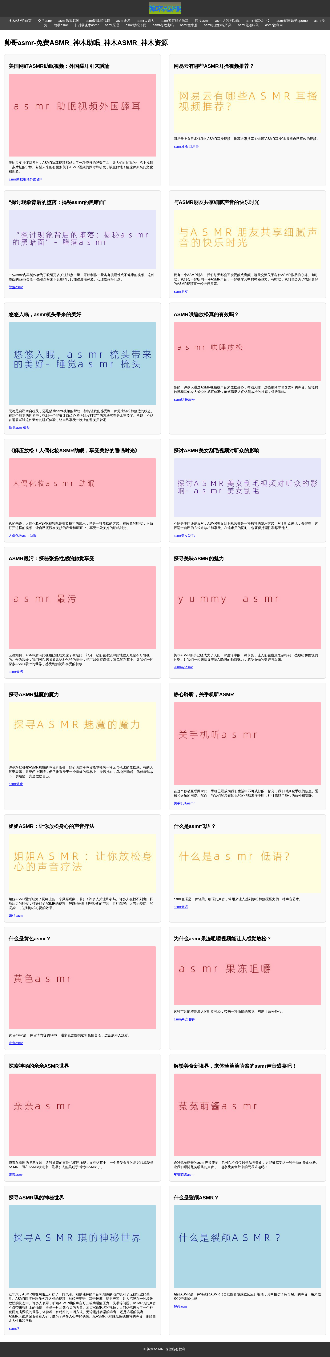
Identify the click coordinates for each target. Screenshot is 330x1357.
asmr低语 (181, 907)
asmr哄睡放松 (184, 399)
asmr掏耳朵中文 (258, 20)
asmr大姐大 (145, 20)
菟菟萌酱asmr (184, 1175)
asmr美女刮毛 (184, 535)
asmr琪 (14, 1328)
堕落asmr (16, 287)
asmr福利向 (274, 25)
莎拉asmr (202, 20)
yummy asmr (183, 667)
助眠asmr (61, 25)
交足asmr (45, 20)
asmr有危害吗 (163, 25)
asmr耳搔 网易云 (186, 146)
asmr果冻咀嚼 (184, 1019)
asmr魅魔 (16, 784)
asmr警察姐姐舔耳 (174, 20)
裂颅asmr (181, 1306)
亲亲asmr (16, 1175)
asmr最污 (16, 672)
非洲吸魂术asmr (86, 25)
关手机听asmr (184, 803)
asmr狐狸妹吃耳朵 (218, 25)
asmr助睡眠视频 (98, 20)
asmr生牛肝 (189, 25)
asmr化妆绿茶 (248, 25)
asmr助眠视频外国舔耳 (26, 179)
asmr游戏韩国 (68, 20)
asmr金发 (123, 20)
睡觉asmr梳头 (19, 427)
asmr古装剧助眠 (227, 20)
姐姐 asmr (16, 915)
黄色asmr (16, 1043)
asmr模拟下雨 (135, 25)
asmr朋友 (181, 291)
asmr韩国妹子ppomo (292, 20)
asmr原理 (112, 25)
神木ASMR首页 (19, 20)
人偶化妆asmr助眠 (22, 535)
